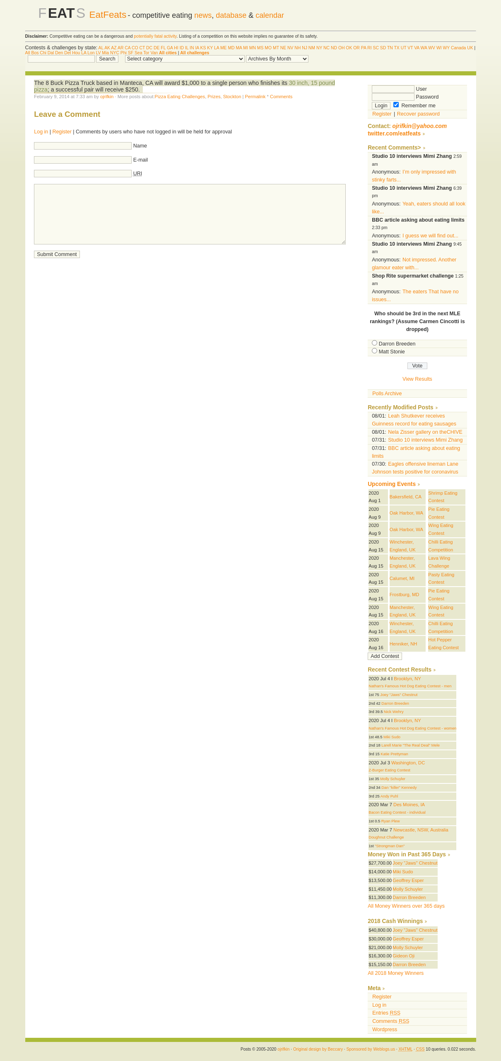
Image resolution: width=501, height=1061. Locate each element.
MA (239, 48)
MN (252, 48)
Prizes (213, 96)
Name (140, 146)
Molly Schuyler (392, 779)
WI (439, 48)
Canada (458, 48)
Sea (138, 53)
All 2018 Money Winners (396, 973)
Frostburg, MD (404, 594)
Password (405, 97)
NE (283, 48)
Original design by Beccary (318, 1049)
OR (356, 48)
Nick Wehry (394, 712)
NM (311, 48)
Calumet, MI (402, 578)
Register (61, 132)
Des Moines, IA (409, 804)
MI (245, 48)
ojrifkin (106, 96)
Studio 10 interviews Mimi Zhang (425, 440)
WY (446, 48)
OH (341, 48)
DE (156, 48)
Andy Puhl (389, 796)
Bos (35, 53)
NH (297, 48)
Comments (281, 96)
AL (101, 48)
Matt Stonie (392, 352)
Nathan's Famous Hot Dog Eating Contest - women (412, 728)
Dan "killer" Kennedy (399, 787)
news (203, 15)
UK (470, 48)
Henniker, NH (403, 643)
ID (182, 48)
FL (163, 48)
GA (170, 48)
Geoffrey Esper (408, 880)
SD (383, 48)
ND (334, 48)
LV (98, 53)
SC (375, 48)
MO (268, 48)
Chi (43, 53)
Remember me (414, 106)
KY (210, 48)
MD (231, 48)
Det (67, 53)
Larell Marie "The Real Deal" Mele (410, 745)
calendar (269, 15)
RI (369, 48)
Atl (27, 53)
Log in (41, 132)
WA (424, 48)
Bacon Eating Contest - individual (397, 812)
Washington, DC (408, 762)
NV (290, 48)
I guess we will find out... (430, 236)
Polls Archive (387, 393)
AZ (113, 48)
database (231, 15)
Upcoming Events (392, 484)
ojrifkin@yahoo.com (420, 126)
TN (390, 48)
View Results (417, 379)
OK (349, 48)
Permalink (255, 96)
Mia (105, 53)
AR (120, 48)
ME (223, 48)
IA (197, 48)
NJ (304, 48)
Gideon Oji (403, 955)
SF (130, 53)
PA (363, 48)
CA (127, 48)
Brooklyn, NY (407, 678)
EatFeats (107, 15)
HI (176, 48)
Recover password (418, 114)
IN (192, 48)
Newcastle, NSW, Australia (420, 829)
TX (396, 48)
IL (186, 48)
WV (431, 48)
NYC (114, 53)
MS (260, 48)
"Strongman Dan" (390, 846)
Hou (76, 53)
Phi (123, 53)
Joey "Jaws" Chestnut (398, 695)
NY (319, 48)
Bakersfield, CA (406, 496)
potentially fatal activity (155, 36)
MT (276, 48)
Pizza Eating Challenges (180, 96)
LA (216, 48)
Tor (146, 53)
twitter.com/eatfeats (394, 134)
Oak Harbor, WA (406, 512)
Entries (386, 1013)
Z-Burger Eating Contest (389, 770)
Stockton (232, 96)
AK (107, 48)
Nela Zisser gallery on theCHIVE (425, 432)
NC (326, 48)
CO (135, 48)
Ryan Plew (390, 821)
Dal (51, 53)
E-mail (140, 160)
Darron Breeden (397, 344)
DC (149, 48)
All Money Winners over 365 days (406, 906)
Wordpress (384, 1029)
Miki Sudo (391, 737)
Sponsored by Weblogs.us (370, 1049)
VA (416, 48)
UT (404, 48)
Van (154, 53)
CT (142, 48)
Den (59, 53)
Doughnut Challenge (386, 837)
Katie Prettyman (394, 754)
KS (203, 48)
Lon (90, 53)
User (399, 89)
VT (410, 48)
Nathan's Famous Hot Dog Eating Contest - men (410, 686)
